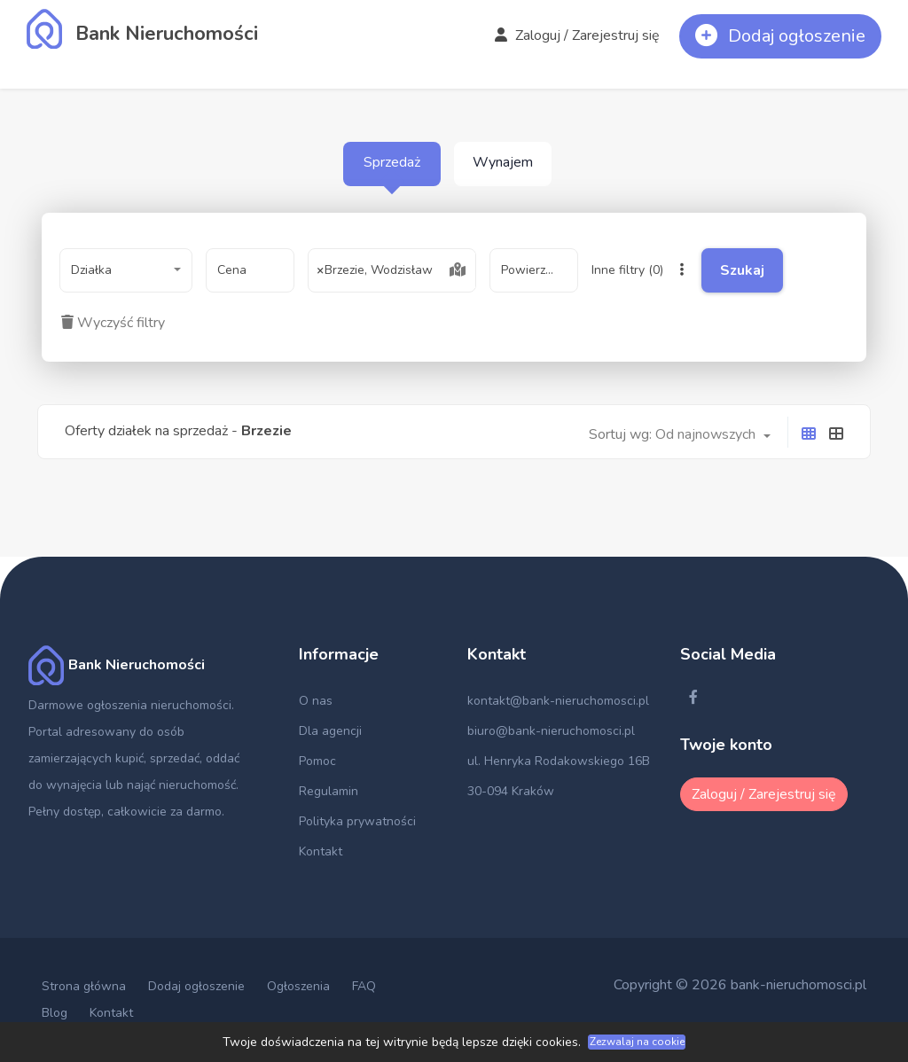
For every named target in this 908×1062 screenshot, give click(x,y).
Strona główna (84, 986)
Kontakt (320, 851)
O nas (316, 700)
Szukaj (763, 270)
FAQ (364, 986)
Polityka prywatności (357, 821)
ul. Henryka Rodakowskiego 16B (558, 761)
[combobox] (125, 270)
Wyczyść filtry (113, 322)
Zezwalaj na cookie (637, 1042)
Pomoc (317, 761)
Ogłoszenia (298, 986)
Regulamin (328, 791)
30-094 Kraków (510, 791)
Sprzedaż (392, 162)
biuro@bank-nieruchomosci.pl (551, 730)
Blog (54, 1012)
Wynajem (503, 162)
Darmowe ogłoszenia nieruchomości (129, 705)
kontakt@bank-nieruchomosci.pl (558, 700)
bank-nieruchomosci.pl (798, 985)
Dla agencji (330, 730)
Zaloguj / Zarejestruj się (577, 35)
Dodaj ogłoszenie (196, 986)
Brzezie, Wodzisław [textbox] (375, 270)
